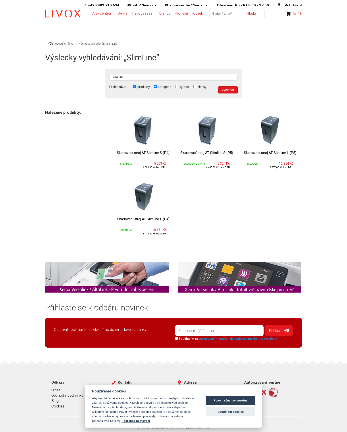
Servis (122, 23)
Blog (55, 396)
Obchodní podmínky (67, 391)
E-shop (165, 23)
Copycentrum (102, 23)
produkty (143, 87)
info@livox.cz (145, 5)
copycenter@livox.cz (189, 5)
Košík (297, 24)
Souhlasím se (223, 334)
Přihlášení (293, 5)
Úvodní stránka (60, 43)
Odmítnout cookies (231, 411)
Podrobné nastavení (135, 420)
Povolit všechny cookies (230, 400)
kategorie (164, 87)
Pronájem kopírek (189, 23)
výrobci (184, 87)
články (202, 87)
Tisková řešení (143, 23)
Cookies (58, 401)
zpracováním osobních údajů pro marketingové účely (235, 334)
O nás (56, 385)
